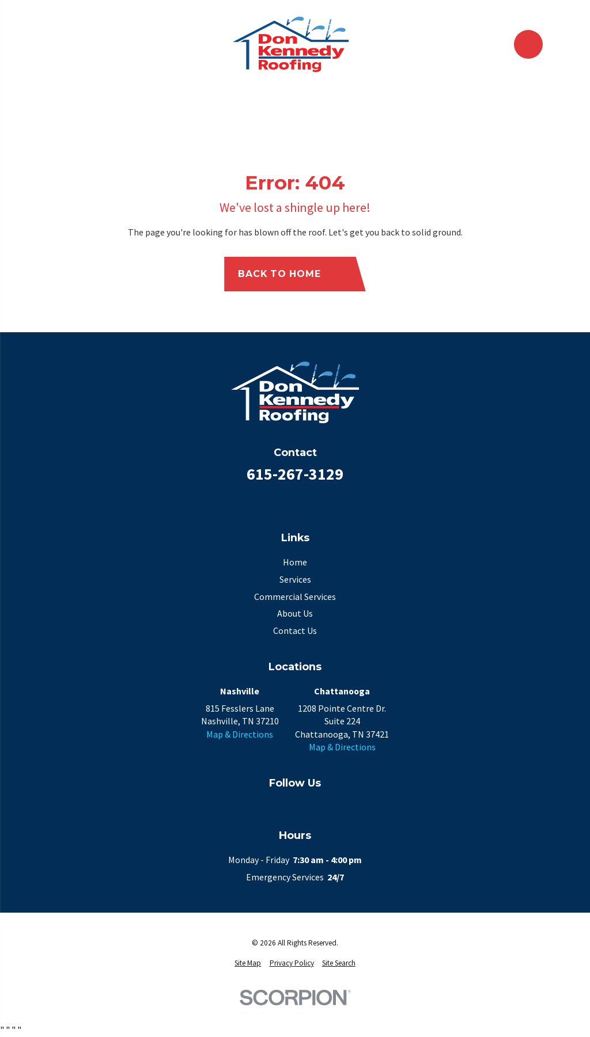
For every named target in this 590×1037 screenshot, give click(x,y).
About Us (295, 613)
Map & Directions (239, 734)
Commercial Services (295, 596)
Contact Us (295, 630)
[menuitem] (248, 963)
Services (295, 579)
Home (295, 562)
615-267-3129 (295, 474)
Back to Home (290, 273)
